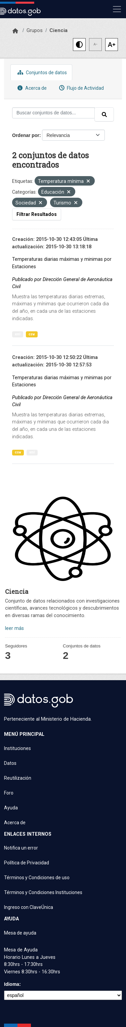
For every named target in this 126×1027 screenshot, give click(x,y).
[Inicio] (15, 31)
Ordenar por (25, 135)
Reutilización (17, 778)
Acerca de (31, 88)
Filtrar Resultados (36, 214)
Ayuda (11, 807)
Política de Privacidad (26, 862)
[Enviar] (104, 114)
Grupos (35, 30)
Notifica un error (21, 848)
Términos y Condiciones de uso (37, 877)
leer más (14, 628)
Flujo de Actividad (80, 88)
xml (17, 334)
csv (32, 334)
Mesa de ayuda (20, 933)
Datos (10, 763)
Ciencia (58, 30)
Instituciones (17, 748)
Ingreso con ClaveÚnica (28, 907)
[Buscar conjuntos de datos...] (53, 112)
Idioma (11, 984)
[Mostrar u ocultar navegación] (117, 9)
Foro (8, 793)
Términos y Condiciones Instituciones (43, 892)
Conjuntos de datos (41, 72)
